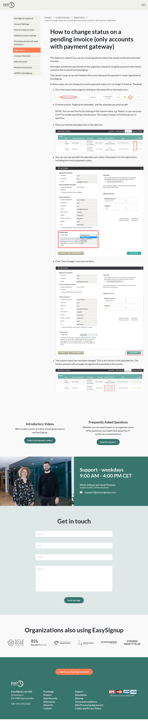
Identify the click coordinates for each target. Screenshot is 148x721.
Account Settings (21, 24)
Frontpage (48, 691)
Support (48, 17)
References (49, 701)
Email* (39, 546)
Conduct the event (22, 56)
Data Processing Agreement (89, 705)
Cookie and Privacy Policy (88, 708)
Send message (74, 600)
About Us (48, 705)
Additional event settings (25, 35)
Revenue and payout (23, 67)
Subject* (40, 557)
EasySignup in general (23, 18)
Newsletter (81, 695)
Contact (47, 708)
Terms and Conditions (86, 701)
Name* (39, 534)
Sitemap (79, 698)
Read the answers (108, 442)
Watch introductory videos (40, 440)
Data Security (50, 698)
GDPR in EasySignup (23, 73)
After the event (20, 61)
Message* (40, 569)
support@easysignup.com (100, 492)
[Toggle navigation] (143, 5)
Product (47, 695)
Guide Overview (63, 17)
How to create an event (24, 29)
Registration (19, 50)
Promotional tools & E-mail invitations (26, 42)
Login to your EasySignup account (74, 672)
